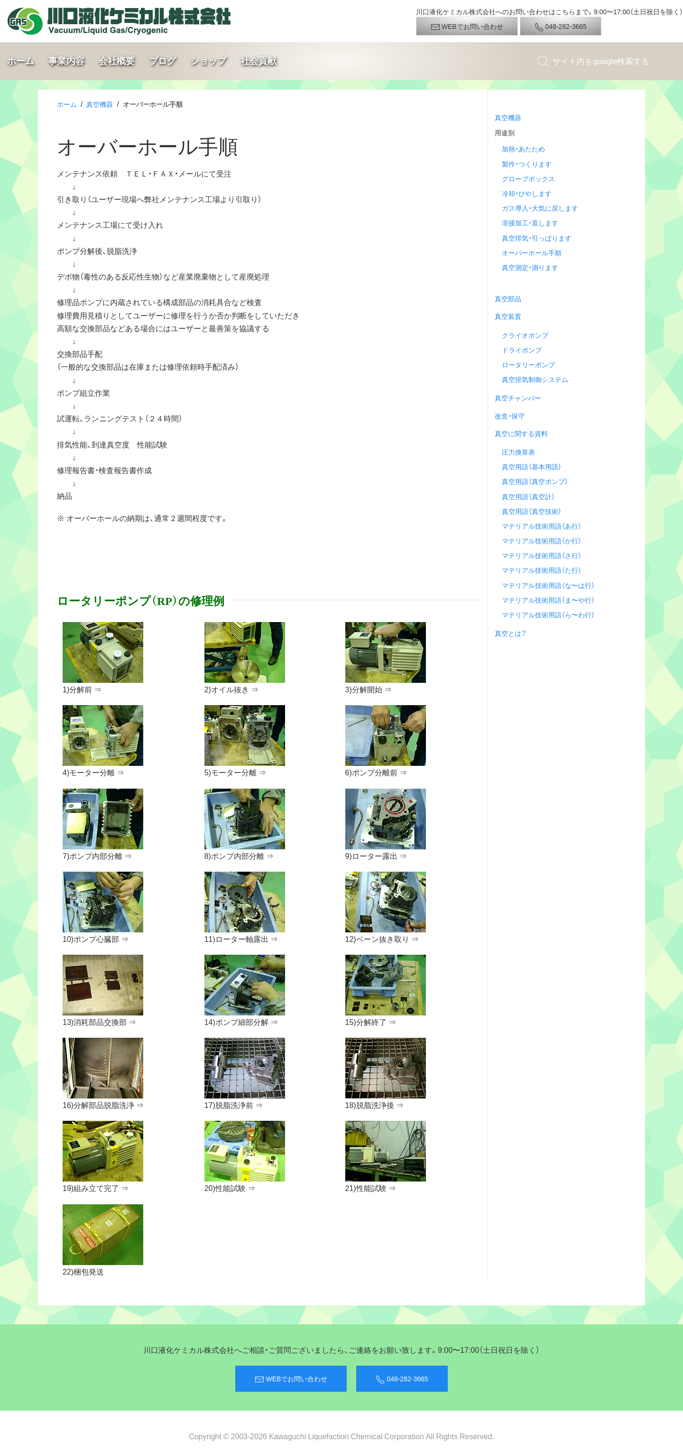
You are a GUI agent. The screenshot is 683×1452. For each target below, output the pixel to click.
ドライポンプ (522, 349)
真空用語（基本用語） (532, 466)
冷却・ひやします (527, 193)
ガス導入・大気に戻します (540, 208)
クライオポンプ (525, 335)
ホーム (20, 61)
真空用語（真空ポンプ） (535, 481)
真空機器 (99, 104)
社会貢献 (258, 61)
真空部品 (508, 298)
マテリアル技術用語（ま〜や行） (548, 600)
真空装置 (508, 316)
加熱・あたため (523, 148)
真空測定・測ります (530, 267)
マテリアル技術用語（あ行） (541, 526)
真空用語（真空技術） (532, 511)
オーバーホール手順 (532, 252)
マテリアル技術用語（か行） (541, 540)
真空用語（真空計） (528, 496)
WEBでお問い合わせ (467, 26)
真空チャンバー (518, 397)
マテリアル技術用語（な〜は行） (548, 585)
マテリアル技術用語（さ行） (541, 555)
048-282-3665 (561, 26)
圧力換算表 (518, 451)
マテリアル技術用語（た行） (541, 570)
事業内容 (66, 61)
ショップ (208, 61)
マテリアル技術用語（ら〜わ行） (548, 614)
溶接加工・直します (530, 222)
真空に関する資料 (521, 433)
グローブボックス (528, 178)
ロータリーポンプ (528, 364)
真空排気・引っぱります (537, 237)
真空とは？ (510, 633)
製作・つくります (527, 163)
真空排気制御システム (535, 379)
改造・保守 (510, 415)
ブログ (162, 61)
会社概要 (117, 61)
